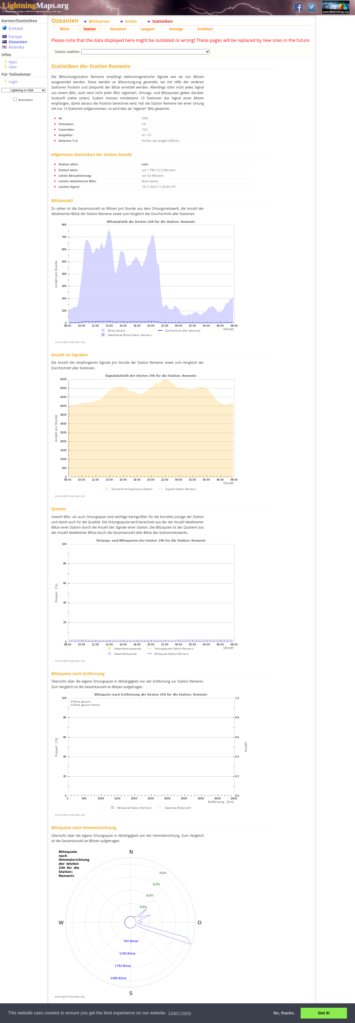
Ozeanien (18, 41)
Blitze (64, 29)
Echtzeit (16, 28)
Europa (15, 36)
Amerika (16, 47)
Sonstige (176, 29)
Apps (13, 61)
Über (13, 66)
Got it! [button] (324, 1013)
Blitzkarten (99, 21)
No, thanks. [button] (284, 1013)
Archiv (131, 21)
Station (90, 29)
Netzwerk (118, 29)
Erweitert (205, 29)
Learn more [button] (179, 1013)
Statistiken (162, 21)
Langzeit (148, 29)
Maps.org (35, 5)
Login (13, 81)
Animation (26, 100)
